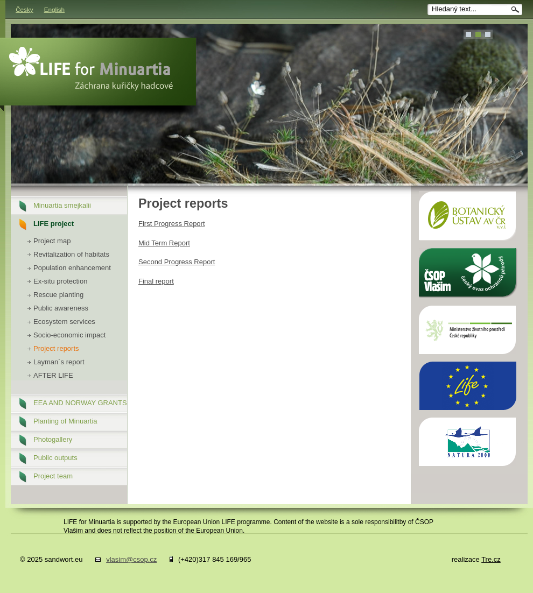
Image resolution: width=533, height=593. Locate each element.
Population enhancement (72, 268)
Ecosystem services (64, 321)
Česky (24, 9)
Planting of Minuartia (65, 421)
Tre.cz (491, 559)
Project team (53, 476)
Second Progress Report (176, 262)
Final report (156, 281)
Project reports (56, 348)
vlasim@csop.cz (131, 559)
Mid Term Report (164, 243)
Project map (52, 241)
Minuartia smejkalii (62, 205)
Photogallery (52, 439)
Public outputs (55, 458)
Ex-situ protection (60, 281)
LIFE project (53, 224)
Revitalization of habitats (71, 254)
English (54, 9)
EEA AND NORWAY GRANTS (80, 403)
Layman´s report (59, 362)
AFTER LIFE (53, 375)
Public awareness (60, 308)
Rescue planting (58, 295)
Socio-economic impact (69, 335)
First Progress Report (171, 224)
